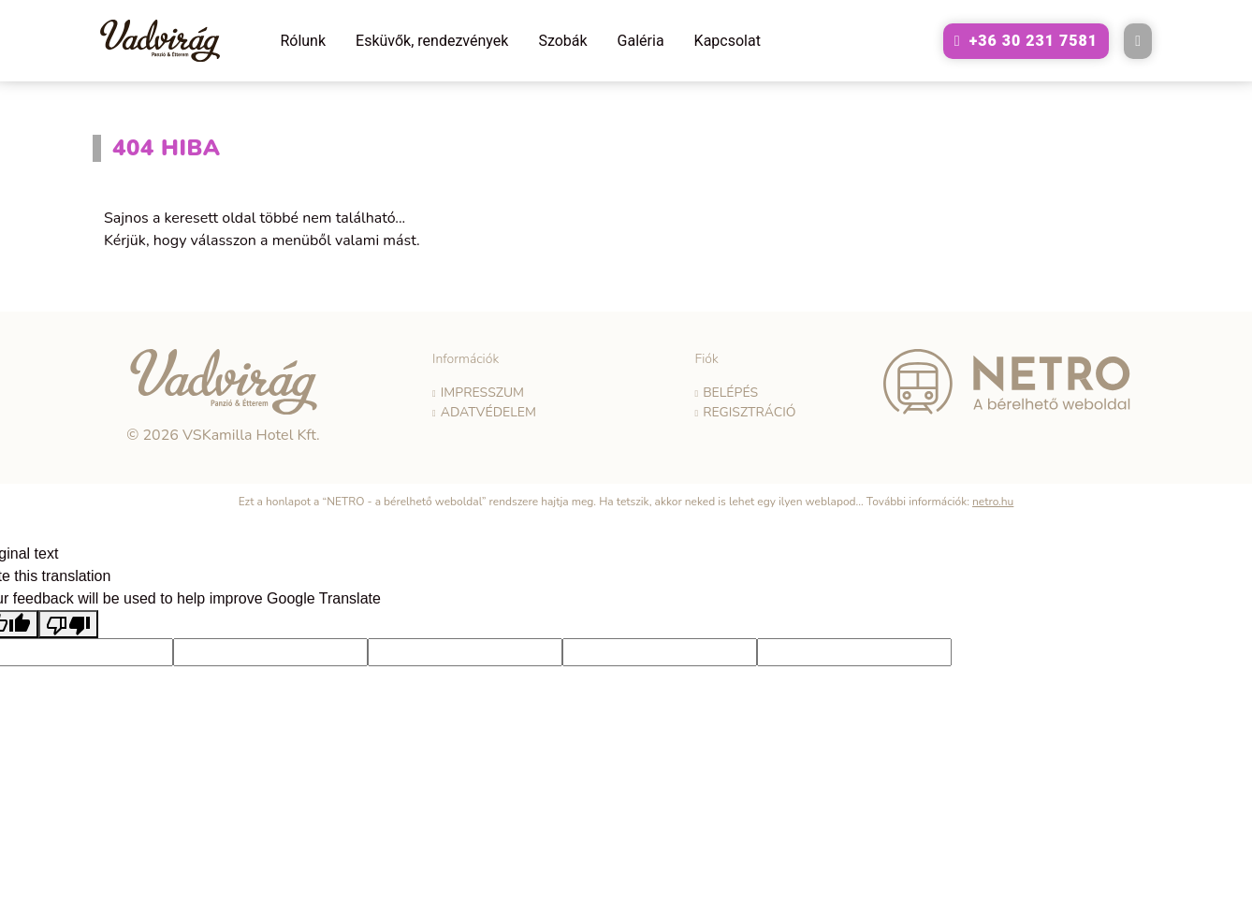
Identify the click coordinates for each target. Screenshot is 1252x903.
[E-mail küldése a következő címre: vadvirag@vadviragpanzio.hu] (1138, 41)
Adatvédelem (488, 412)
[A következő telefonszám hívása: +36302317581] (1026, 41)
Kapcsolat (727, 41)
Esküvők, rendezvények (432, 41)
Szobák (562, 41)
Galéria (641, 41)
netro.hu (992, 501)
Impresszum (482, 392)
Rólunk (303, 41)
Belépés (730, 392)
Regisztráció (749, 412)
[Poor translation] (68, 624)
